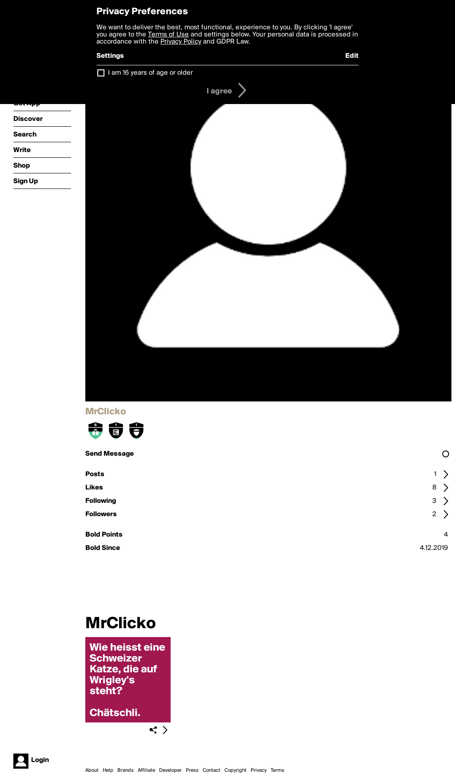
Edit (352, 56)
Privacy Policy (180, 41)
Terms (277, 770)
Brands (125, 770)
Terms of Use (168, 34)
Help (108, 770)
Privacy (259, 770)
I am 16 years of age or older (150, 72)
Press (192, 770)
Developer (170, 770)
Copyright (235, 770)
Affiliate (146, 770)
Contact (211, 770)
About (92, 770)
